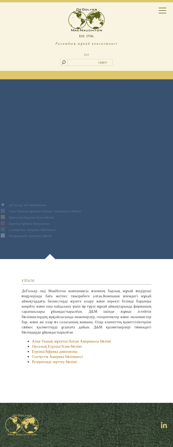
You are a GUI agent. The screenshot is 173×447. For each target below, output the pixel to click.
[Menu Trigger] (163, 10)
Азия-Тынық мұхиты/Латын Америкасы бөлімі (45, 211)
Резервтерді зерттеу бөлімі (30, 236)
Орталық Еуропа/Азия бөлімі (31, 217)
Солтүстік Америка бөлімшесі (32, 230)
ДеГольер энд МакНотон (28, 205)
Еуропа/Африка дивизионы (29, 223)
